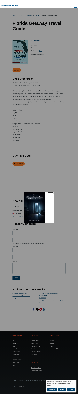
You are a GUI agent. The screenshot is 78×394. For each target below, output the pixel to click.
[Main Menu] (73, 6)
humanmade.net (9, 6)
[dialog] (61, 386)
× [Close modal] (52, 193)
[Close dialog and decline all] (75, 381)
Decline (62, 389)
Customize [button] (52, 389)
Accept (71, 389)
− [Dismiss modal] (49, 193)
